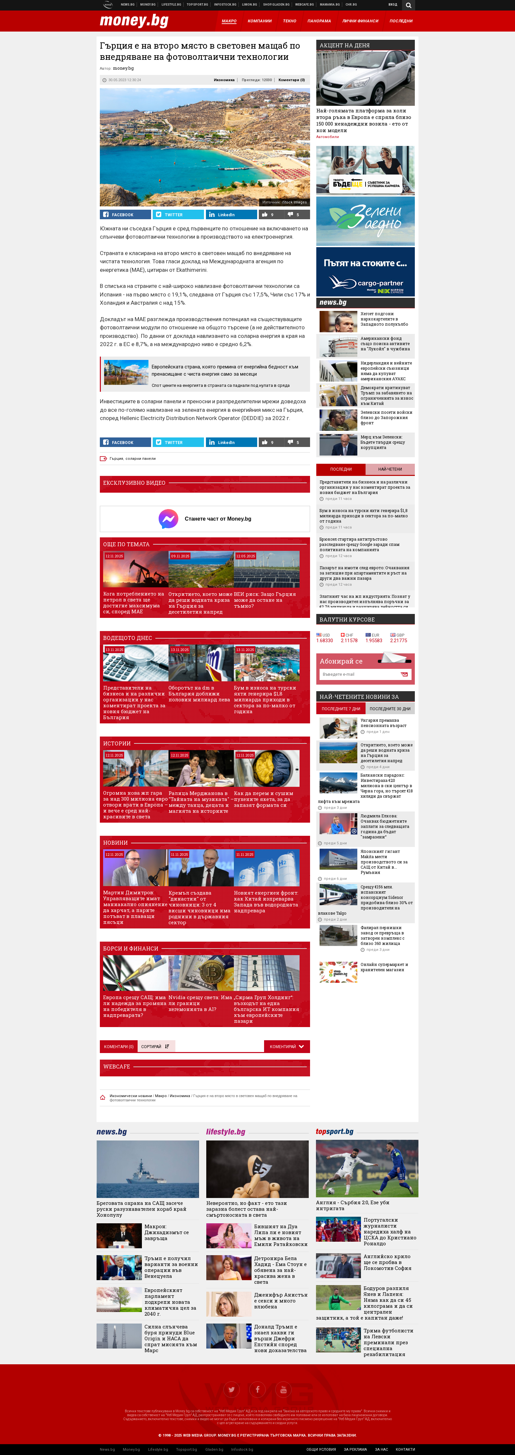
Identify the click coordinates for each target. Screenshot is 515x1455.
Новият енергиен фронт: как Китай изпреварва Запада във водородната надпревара (266, 901)
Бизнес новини (148, 4)
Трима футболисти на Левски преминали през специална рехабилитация (389, 1342)
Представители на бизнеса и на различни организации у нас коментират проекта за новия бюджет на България (134, 702)
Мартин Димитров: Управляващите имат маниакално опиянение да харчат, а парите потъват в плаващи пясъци (135, 907)
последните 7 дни (341, 709)
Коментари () (292, 80)
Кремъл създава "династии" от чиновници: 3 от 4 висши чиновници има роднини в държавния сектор (199, 907)
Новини (128, 4)
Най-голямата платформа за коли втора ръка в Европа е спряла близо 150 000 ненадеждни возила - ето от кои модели (363, 120)
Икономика (224, 80)
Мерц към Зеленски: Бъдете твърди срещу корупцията (383, 442)
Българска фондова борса (225, 4)
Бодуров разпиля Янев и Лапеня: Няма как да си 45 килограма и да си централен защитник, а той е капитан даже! (364, 1303)
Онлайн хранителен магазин (276, 4)
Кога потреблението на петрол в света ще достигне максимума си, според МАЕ (133, 602)
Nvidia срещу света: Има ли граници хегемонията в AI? (200, 1003)
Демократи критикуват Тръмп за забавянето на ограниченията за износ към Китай (387, 395)
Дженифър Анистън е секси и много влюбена (281, 1300)
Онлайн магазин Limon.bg (249, 4)
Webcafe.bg (304, 4)
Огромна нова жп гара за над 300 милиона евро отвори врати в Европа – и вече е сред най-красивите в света (135, 804)
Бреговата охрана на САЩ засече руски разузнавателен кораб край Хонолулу (142, 1209)
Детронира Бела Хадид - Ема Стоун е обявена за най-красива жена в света (280, 1270)
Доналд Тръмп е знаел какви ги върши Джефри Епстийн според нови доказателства (280, 1338)
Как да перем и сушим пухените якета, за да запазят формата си (263, 799)
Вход (393, 4)
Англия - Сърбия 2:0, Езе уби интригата (353, 1205)
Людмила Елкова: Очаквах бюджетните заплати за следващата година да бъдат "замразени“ (385, 826)
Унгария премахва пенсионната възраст (384, 722)
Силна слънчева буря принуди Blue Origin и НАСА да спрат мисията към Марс (171, 1338)
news (337, 303)
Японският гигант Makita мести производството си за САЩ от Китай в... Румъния (384, 862)
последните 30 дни (390, 709)
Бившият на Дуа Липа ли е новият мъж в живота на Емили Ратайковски (281, 1235)
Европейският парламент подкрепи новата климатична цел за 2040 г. (170, 1302)
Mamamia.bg (330, 4)
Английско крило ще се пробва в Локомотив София (388, 1262)
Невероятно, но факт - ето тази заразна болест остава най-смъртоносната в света (246, 1209)
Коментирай (283, 1046)
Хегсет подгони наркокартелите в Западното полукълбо (384, 319)
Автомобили (327, 137)
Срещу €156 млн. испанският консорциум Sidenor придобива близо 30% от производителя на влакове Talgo (365, 900)
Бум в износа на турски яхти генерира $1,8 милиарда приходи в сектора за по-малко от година (265, 699)
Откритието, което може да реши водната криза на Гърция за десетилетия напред (200, 603)
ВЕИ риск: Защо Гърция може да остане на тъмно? (265, 600)
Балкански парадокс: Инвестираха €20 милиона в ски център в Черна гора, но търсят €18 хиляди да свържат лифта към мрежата (365, 788)
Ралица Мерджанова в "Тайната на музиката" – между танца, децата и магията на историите (201, 802)
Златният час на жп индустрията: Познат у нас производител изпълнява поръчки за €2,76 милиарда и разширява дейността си (365, 601)
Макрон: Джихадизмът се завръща (167, 1232)
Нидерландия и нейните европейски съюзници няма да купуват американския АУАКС (386, 370)
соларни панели (140, 459)
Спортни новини (198, 4)
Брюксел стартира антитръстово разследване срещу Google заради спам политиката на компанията (359, 544)
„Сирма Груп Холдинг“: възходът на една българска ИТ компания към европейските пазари (266, 1009)
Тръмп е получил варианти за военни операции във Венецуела (171, 1267)
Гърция (116, 459)
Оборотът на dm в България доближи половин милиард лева (199, 693)
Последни (341, 469)
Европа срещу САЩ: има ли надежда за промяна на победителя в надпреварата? (135, 1006)
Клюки (172, 4)
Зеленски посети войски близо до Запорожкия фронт (387, 417)
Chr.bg (351, 4)
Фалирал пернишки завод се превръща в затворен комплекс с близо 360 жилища (382, 935)
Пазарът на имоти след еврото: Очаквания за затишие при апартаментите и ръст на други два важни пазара (364, 573)
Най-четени (390, 469)
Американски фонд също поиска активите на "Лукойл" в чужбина (385, 343)
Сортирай (155, 1046)
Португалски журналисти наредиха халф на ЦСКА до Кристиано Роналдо (390, 1231)
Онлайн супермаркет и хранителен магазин (384, 967)
